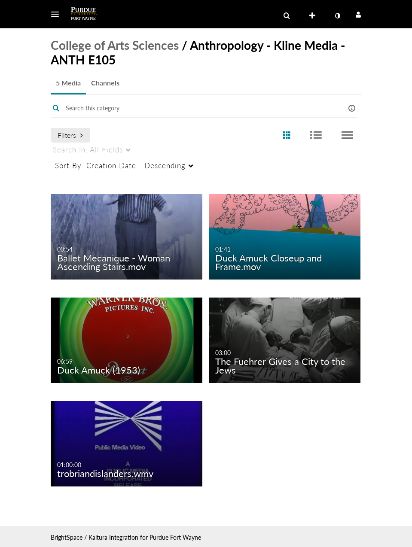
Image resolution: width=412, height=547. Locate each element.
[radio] (286, 135)
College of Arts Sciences (115, 45)
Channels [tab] (105, 83)
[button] (57, 14)
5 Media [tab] (68, 83)
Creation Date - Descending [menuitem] (120, 165)
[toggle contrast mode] (337, 16)
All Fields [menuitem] (88, 149)
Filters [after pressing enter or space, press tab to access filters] (70, 135)
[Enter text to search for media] (193, 108)
